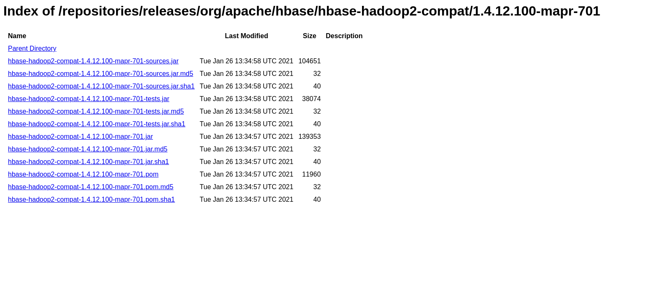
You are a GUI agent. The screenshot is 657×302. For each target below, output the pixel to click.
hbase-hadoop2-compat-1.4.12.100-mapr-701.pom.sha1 (91, 199)
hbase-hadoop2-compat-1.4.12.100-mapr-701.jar (80, 136)
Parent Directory (32, 48)
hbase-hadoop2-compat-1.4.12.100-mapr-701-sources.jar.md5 (100, 73)
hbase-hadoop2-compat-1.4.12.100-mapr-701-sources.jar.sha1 (101, 86)
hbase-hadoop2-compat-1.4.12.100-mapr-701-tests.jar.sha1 (96, 124)
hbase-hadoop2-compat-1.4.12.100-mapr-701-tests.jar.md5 (96, 111)
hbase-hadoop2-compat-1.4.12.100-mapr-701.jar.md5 (88, 149)
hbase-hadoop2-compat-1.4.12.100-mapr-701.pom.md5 (90, 186)
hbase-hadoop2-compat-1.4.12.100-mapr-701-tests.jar (88, 98)
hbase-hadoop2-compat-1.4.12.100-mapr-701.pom (83, 174)
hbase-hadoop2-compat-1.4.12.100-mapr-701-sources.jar (93, 61)
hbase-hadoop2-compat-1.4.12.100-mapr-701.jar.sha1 (88, 161)
